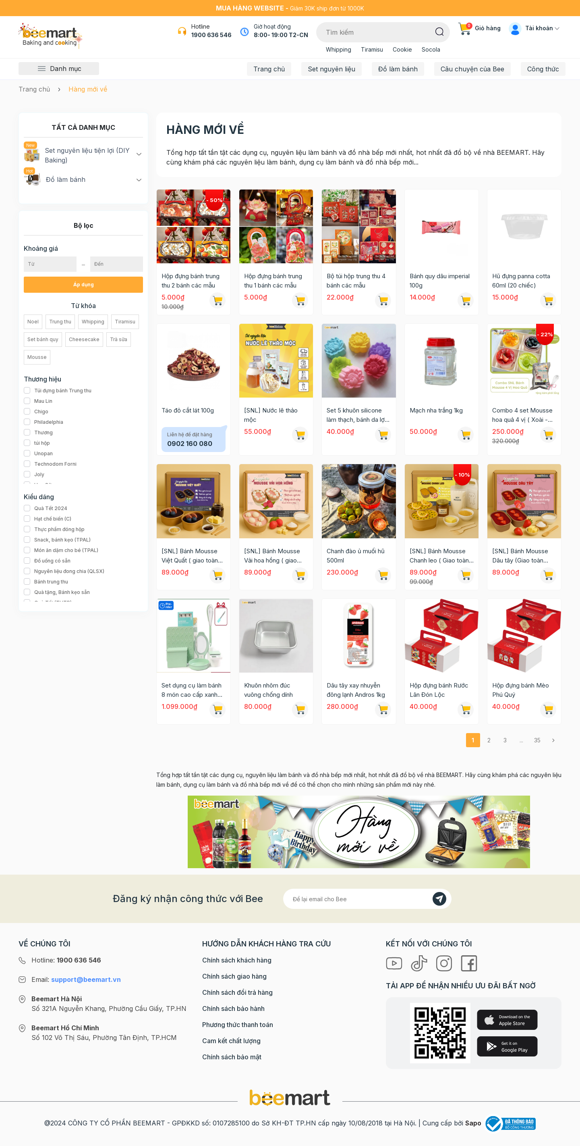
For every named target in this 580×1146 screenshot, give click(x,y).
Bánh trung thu (46, 582)
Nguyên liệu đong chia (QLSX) (64, 571)
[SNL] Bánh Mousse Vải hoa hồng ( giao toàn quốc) (272, 556)
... (521, 740)
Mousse (37, 357)
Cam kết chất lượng (231, 1041)
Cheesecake (84, 339)
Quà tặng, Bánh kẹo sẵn (57, 592)
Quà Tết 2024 (45, 508)
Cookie (402, 49)
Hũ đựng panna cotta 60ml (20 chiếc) (521, 280)
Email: (76, 979)
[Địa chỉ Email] (367, 899)
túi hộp (37, 443)
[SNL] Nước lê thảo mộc (271, 414)
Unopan (38, 453)
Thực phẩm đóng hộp (54, 529)
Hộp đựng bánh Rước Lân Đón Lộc (439, 689)
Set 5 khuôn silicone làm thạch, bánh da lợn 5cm (357, 415)
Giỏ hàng (479, 28)
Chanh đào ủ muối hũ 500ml (356, 555)
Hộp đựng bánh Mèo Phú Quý (520, 689)
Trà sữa (118, 339)
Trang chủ (269, 69)
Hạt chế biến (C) (47, 519)
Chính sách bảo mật (231, 1057)
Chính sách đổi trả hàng (237, 992)
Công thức (543, 69)
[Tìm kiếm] (439, 31)
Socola (431, 49)
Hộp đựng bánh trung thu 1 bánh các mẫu (273, 280)
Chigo (36, 411)
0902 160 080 (189, 444)
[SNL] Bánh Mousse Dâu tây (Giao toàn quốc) (520, 556)
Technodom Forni (50, 464)
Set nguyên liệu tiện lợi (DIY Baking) (77, 155)
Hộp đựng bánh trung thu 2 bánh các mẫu (191, 280)
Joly (34, 474)
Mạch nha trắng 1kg (436, 410)
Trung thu (60, 322)
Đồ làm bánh (398, 69)
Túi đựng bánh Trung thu (57, 390)
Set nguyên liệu (331, 69)
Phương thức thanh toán (237, 1025)
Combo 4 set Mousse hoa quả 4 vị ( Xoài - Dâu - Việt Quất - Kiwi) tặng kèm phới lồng (523, 415)
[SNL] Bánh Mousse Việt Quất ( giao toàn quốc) (190, 556)
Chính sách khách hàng (236, 960)
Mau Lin (38, 401)
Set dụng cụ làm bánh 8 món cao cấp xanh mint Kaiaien (192, 690)
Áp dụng (83, 284)
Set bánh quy (42, 339)
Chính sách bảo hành (233, 1008)
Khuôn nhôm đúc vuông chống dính (268, 689)
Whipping (338, 49)
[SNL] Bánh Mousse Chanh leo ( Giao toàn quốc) (439, 556)
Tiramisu (372, 49)
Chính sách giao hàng (234, 976)
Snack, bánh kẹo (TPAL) (57, 540)
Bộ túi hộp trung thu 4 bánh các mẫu (356, 280)
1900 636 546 (211, 34)
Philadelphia (43, 422)
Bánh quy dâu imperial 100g (440, 280)
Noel (33, 322)
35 (537, 740)
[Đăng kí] (439, 899)
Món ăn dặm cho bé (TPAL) (61, 550)
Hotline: (66, 960)
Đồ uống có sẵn (47, 561)
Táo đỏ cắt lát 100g (188, 410)
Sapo (473, 1123)
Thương (38, 432)
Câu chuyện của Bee (472, 69)
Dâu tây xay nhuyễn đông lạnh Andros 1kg (356, 689)
